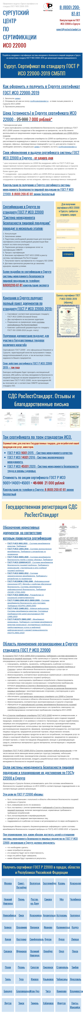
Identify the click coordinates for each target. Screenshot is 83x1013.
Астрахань (61, 915)
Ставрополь (62, 967)
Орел (61, 951)
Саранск (8, 951)
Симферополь (37, 939)
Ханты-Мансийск (75, 1005)
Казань (61, 883)
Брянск (7, 927)
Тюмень (35, 1003)
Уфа (62, 899)
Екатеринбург (50, 883)
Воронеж (34, 927)
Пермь (21, 899)
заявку (17, 98)
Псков (8, 967)
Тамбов (75, 967)
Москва (8, 883)
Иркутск (61, 1003)
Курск (62, 939)
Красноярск (36, 915)
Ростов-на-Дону (35, 901)
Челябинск (75, 899)
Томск (21, 1003)
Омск (21, 915)
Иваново (48, 927)
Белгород (75, 915)
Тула (21, 979)
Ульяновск (48, 979)
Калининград (63, 927)
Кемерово (61, 991)
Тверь (8, 979)
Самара (48, 899)
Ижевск (35, 979)
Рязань (21, 967)
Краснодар (75, 883)
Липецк (75, 939)
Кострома (21, 939)
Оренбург (48, 951)
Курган (48, 939)
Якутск (7, 1003)
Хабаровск (48, 1003)
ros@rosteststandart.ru (39, 101)
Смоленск (48, 967)
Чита (48, 991)
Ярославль (75, 979)
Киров (8, 939)
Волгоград (35, 883)
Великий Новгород (34, 953)
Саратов (35, 967)
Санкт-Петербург (21, 885)
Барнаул (8, 991)
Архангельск (49, 915)
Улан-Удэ (34, 991)
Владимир (21, 927)
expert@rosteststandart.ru (68, 29)
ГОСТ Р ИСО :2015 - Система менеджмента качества (39, 452)
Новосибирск (9, 915)
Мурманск (21, 951)
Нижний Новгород (8, 901)
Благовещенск (23, 991)
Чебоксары (62, 979)
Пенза (75, 951)
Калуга (75, 927)
